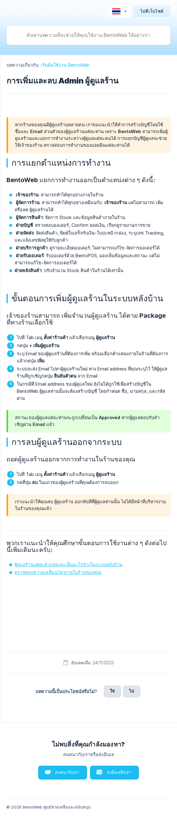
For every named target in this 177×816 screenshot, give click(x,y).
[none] (119, 11)
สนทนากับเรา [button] (67, 772)
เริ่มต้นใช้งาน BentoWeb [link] (64, 65)
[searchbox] (88, 35)
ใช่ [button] (112, 690)
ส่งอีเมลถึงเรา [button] (119, 772)
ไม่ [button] (131, 690)
